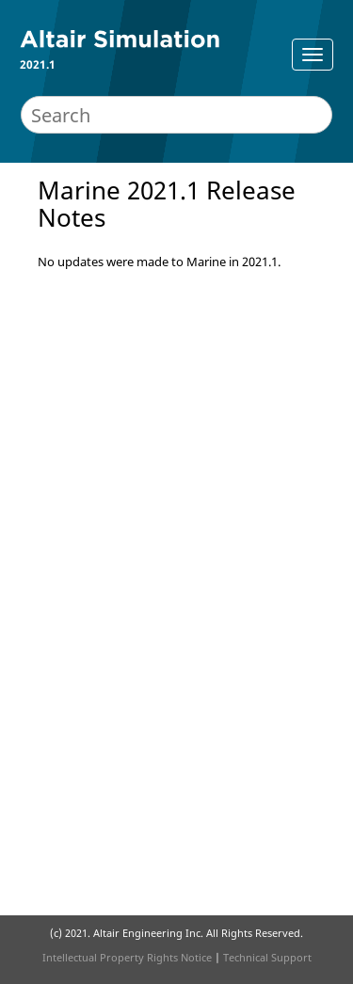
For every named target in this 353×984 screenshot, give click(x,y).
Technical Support (267, 957)
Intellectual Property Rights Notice (127, 957)
